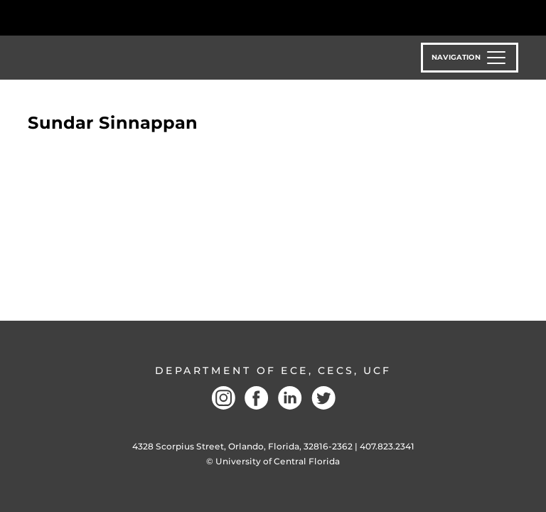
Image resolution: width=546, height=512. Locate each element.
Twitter (323, 398)
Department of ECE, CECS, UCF (273, 370)
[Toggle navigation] (469, 58)
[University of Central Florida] (122, 17)
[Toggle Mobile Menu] (514, 17)
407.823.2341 (387, 446)
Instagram (223, 398)
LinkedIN (290, 398)
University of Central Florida (277, 461)
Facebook (257, 398)
